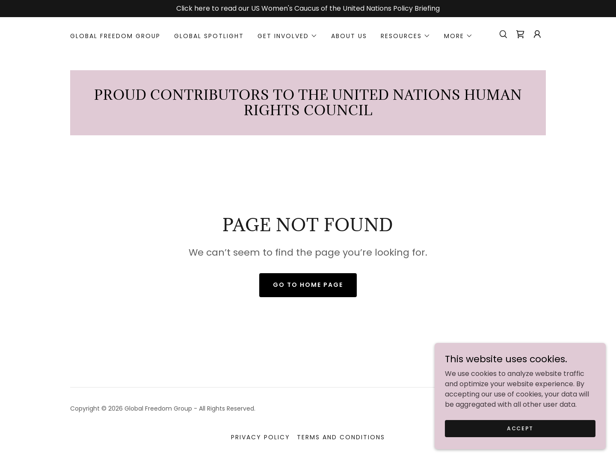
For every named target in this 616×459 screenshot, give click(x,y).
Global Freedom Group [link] (115, 36)
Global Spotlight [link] (209, 36)
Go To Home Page (308, 284)
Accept (520, 428)
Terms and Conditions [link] (341, 437)
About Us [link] (349, 36)
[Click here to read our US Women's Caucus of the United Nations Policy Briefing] (308, 8)
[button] (287, 36)
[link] (520, 34)
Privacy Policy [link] (260, 437)
